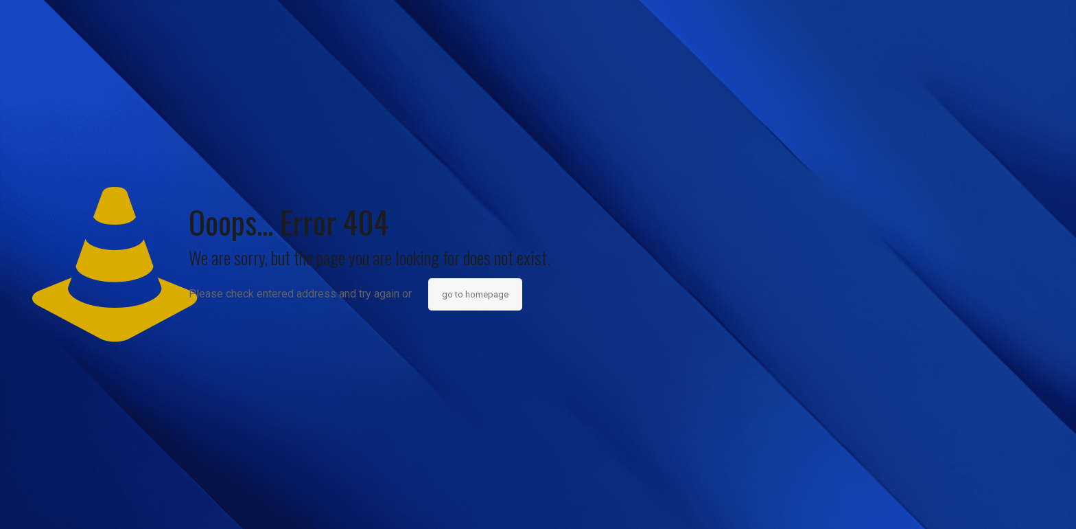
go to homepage (475, 294)
